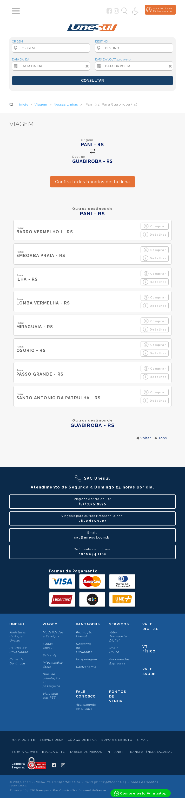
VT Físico (149, 649)
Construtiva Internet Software (82, 790)
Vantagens (88, 624)
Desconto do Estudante (84, 648)
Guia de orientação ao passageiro (51, 680)
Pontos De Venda (117, 696)
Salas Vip (50, 655)
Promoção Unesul (84, 634)
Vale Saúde (148, 671)
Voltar (145, 438)
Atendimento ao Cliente (86, 706)
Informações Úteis (53, 664)
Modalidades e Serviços (53, 634)
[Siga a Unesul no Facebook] (109, 12)
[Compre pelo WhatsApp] (140, 793)
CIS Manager (39, 790)
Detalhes (155, 234)
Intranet (115, 752)
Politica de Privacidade (18, 649)
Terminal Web (24, 752)
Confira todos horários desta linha (92, 181)
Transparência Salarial (150, 752)
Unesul (17, 624)
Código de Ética (82, 740)
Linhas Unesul (48, 646)
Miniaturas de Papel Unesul (17, 636)
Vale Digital (150, 626)
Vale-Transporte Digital (118, 636)
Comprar (154, 226)
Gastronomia (86, 667)
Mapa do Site (23, 740)
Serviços (119, 624)
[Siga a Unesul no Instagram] (116, 12)
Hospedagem (86, 659)
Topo (162, 438)
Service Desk (51, 740)
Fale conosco (86, 694)
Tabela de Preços (86, 752)
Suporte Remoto (116, 740)
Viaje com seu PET (50, 695)
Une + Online (114, 649)
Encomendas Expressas (119, 661)
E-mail (143, 740)
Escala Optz (53, 752)
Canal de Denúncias (17, 661)
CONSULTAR (92, 80)
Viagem (50, 624)
